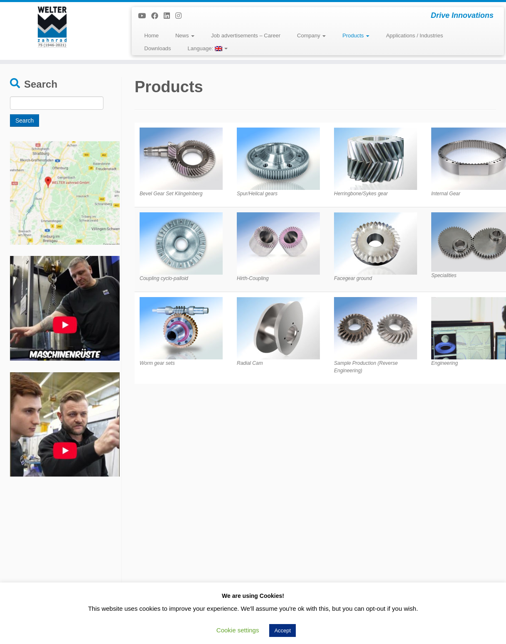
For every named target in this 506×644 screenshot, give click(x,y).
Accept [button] (282, 630)
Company (311, 35)
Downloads (157, 48)
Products (355, 35)
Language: (208, 48)
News (184, 35)
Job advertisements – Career (245, 35)
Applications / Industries (414, 35)
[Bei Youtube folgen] (144, 16)
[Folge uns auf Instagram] (181, 16)
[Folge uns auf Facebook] (157, 16)
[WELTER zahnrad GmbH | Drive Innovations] (58, 27)
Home (151, 35)
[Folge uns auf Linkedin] (169, 16)
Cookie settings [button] (237, 630)
